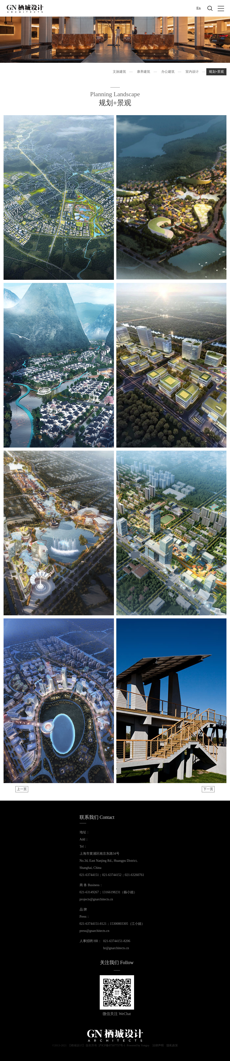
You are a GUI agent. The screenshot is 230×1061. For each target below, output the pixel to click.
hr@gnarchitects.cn (116, 948)
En (198, 8)
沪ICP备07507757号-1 (112, 1046)
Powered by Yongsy (138, 1046)
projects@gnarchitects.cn (96, 899)
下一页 (208, 789)
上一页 (22, 789)
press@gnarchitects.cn (94, 931)
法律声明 (158, 1046)
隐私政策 (172, 1046)
